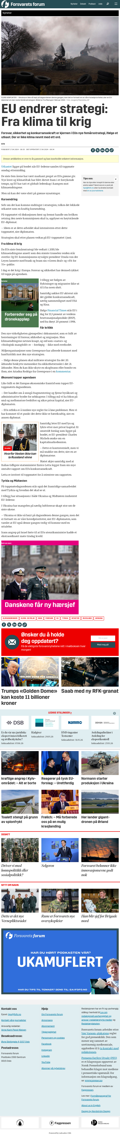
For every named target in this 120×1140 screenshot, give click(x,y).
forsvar (49, 622)
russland (87, 622)
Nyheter (74, 6)
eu (57, 622)
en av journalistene (95, 194)
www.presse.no (93, 1084)
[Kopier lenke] (112, 154)
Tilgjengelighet (48, 1036)
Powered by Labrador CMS (60, 1137)
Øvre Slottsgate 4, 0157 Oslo (15, 1045)
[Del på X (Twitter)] (97, 153)
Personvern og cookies (53, 1041)
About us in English (90, 1109)
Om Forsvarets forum (52, 1018)
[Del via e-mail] (107, 153)
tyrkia (65, 622)
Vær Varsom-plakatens (95, 1036)
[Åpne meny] (116, 6)
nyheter (75, 622)
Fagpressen (87, 1094)
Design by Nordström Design (95, 1115)
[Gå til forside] (23, 6)
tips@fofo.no (88, 191)
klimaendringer (10, 622)
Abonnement (48, 1030)
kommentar (63, 374)
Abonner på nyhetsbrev (53, 1072)
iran (40, 622)
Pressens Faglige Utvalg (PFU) (99, 1061)
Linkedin (45, 1060)
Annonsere (47, 1024)
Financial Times (57, 313)
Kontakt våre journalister (13, 1024)
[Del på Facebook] (93, 153)
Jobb (100, 6)
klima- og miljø (28, 622)
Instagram (46, 1054)
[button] (115, 716)
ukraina (99, 622)
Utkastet (6, 170)
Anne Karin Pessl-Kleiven (13, 1033)
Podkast (92, 6)
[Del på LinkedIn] (102, 153)
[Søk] (108, 6)
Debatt (83, 6)
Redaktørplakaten (90, 1027)
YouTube (45, 1066)
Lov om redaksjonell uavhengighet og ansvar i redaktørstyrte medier (96, 1020)
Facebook (46, 1047)
